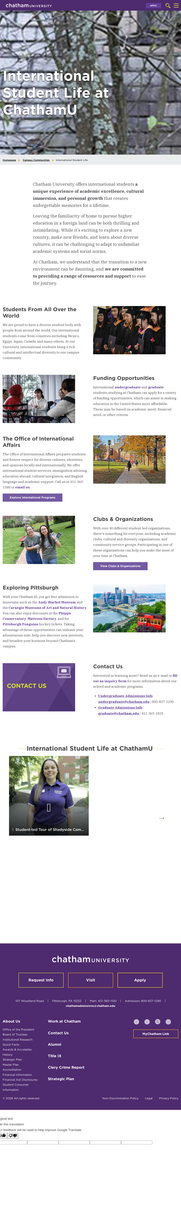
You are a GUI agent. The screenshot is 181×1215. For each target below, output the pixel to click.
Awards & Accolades (17, 1072)
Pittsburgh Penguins (20, 624)
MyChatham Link (155, 1057)
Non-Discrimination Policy (120, 1121)
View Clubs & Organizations (124, 567)
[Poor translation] (13, 1159)
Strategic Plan (12, 1082)
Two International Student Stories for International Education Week (130, 854)
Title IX (54, 1079)
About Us (11, 1044)
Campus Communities (36, 160)
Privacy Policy (168, 1121)
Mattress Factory (42, 619)
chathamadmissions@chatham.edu (90, 1029)
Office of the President (18, 1052)
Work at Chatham (64, 1044)
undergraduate (128, 387)
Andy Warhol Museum (57, 602)
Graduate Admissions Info (120, 707)
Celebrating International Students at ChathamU (130, 941)
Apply (153, 5)
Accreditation (12, 1092)
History (7, 1077)
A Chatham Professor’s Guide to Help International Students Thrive (46, 937)
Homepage (9, 160)
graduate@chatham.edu (118, 713)
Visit (90, 1003)
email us (22, 487)
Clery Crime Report (66, 1090)
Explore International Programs (36, 499)
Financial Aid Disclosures (20, 1103)
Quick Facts (11, 1067)
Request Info (41, 1003)
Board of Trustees (15, 1057)
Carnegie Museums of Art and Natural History (48, 608)
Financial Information (17, 1097)
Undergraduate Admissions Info (125, 696)
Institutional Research (18, 1062)
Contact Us (58, 1056)
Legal (149, 1121)
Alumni (54, 1067)
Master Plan (11, 1087)
